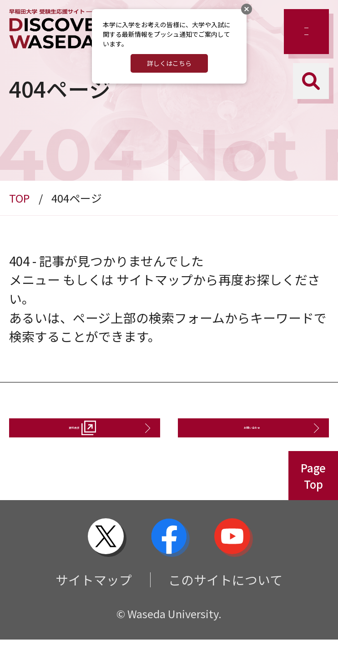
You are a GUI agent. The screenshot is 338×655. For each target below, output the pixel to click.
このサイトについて (225, 595)
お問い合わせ (246, 435)
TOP (19, 198)
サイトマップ (93, 595)
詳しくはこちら (169, 63)
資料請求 (68, 435)
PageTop (313, 491)
